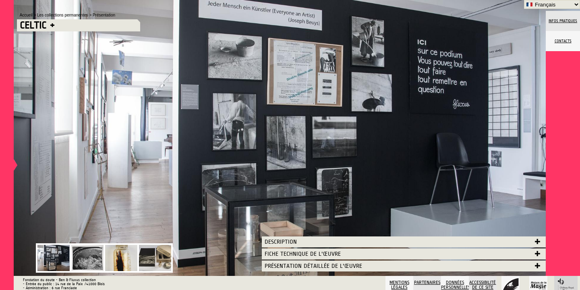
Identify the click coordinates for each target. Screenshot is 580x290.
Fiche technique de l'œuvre (303, 254)
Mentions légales (399, 285)
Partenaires (427, 282)
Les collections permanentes (63, 15)
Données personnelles (455, 285)
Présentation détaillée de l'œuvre (313, 266)
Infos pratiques (563, 21)
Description (281, 242)
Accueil (27, 15)
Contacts (563, 41)
